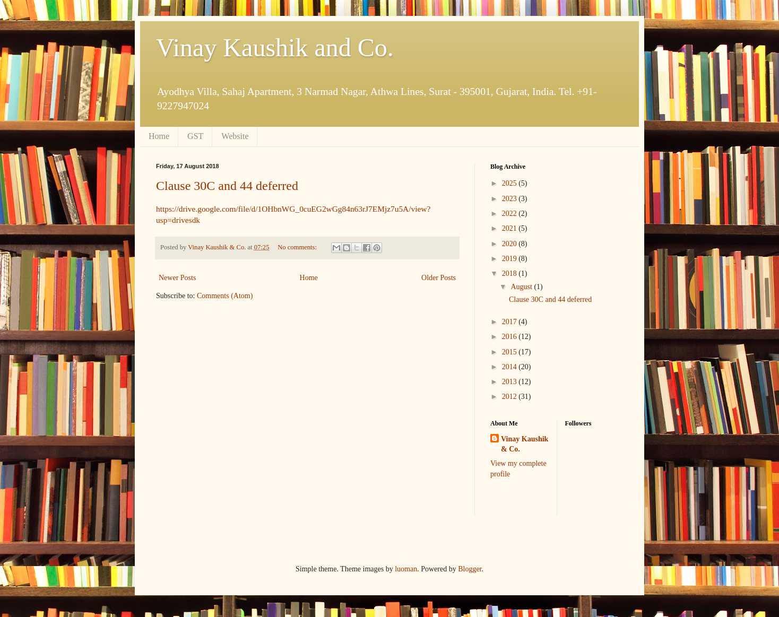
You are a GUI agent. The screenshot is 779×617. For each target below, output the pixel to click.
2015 (510, 352)
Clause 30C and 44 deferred (227, 186)
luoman (406, 569)
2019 (510, 259)
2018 (510, 273)
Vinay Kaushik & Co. (524, 444)
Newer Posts (177, 278)
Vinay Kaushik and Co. (275, 47)
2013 (510, 382)
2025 (510, 183)
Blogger (469, 569)
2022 (510, 214)
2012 (510, 397)
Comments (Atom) (225, 296)
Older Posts (438, 278)
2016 (510, 337)
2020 (510, 244)
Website (234, 136)
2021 (510, 228)
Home (159, 136)
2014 (510, 367)
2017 (510, 322)
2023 (510, 199)
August (522, 287)
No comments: (298, 247)
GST (195, 136)
